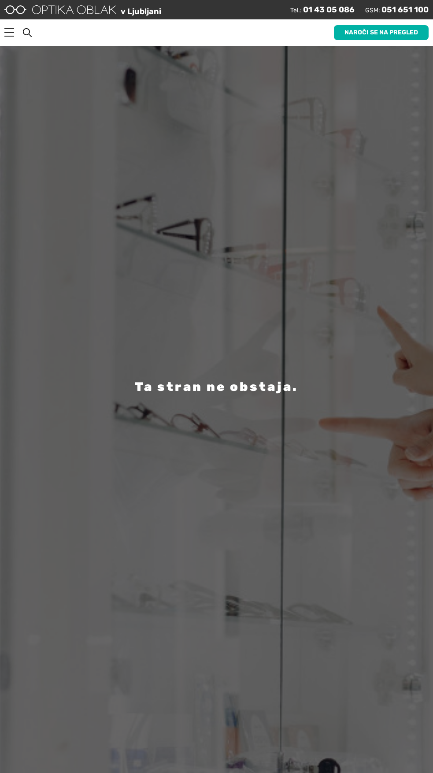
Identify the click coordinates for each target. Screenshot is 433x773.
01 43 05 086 (329, 10)
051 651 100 (405, 10)
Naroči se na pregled (381, 32)
